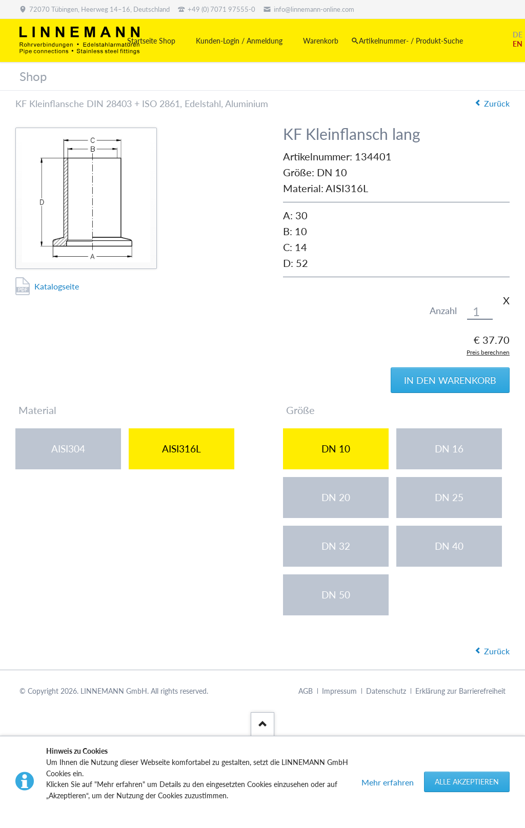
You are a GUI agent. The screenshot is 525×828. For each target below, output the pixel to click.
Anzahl (443, 310)
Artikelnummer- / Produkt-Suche (411, 40)
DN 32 (335, 546)
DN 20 (335, 497)
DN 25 (449, 497)
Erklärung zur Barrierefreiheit (460, 691)
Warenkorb (320, 40)
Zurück (497, 103)
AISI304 (68, 448)
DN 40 (449, 546)
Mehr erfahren (387, 782)
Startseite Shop (151, 40)
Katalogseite (56, 286)
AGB (305, 691)
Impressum (339, 691)
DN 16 (449, 448)
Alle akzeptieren (467, 781)
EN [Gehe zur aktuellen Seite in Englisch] (517, 43)
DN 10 (335, 448)
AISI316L (181, 448)
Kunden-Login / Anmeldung (239, 40)
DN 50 (335, 595)
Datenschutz (386, 691)
